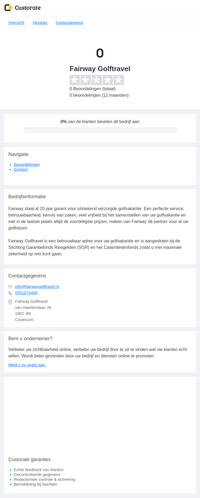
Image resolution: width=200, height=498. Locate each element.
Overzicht (16, 22)
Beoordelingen (27, 164)
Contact (21, 169)
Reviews (40, 22)
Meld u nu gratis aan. (27, 365)
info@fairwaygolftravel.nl (37, 286)
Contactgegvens (69, 22)
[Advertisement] (100, 414)
